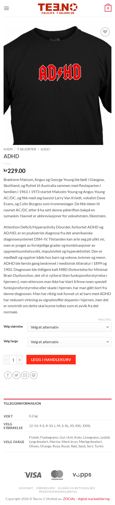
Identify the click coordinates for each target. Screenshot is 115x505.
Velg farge (11, 341)
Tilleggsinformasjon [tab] (22, 403)
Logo (45, 149)
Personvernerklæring (58, 491)
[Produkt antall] (13, 359)
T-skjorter (26, 149)
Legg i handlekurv (51, 359)
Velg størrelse (13, 326)
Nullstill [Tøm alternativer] (104, 319)
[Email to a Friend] (25, 375)
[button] (6, 8)
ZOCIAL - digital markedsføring (86, 499)
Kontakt (26, 488)
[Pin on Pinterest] (34, 375)
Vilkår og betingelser (76, 488)
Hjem (8, 149)
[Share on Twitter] (16, 375)
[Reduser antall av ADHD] (6, 359)
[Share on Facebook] (8, 375)
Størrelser (45, 488)
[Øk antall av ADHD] (20, 359)
